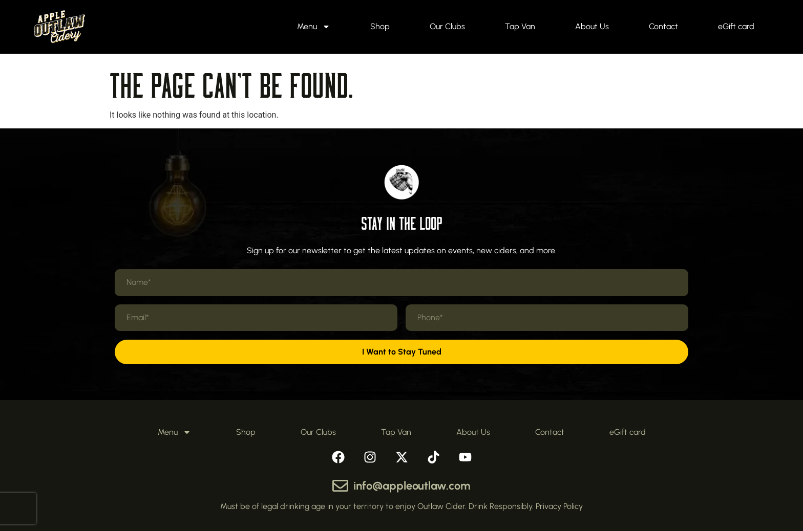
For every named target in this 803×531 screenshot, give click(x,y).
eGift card (736, 26)
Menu (313, 26)
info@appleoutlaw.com (412, 486)
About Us (592, 26)
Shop (380, 26)
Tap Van (520, 26)
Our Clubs (447, 26)
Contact (663, 26)
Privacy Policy (559, 506)
